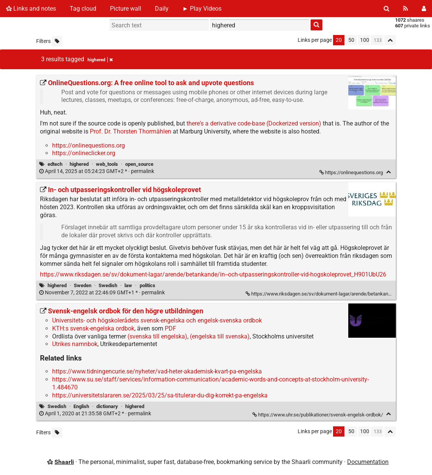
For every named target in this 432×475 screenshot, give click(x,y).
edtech (55, 164)
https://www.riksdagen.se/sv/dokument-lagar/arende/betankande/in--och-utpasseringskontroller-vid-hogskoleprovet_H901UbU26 (213, 274)
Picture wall (125, 8)
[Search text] (159, 25)
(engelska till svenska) (220, 336)
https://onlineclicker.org (83, 153)
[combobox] (259, 25)
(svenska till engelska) (157, 336)
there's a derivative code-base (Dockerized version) (254, 123)
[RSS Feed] (405, 8)
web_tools (107, 164)
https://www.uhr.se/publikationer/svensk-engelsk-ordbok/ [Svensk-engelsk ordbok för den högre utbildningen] (318, 415)
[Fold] (388, 172)
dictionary (107, 406)
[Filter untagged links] (57, 41)
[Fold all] (390, 40)
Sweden (82, 285)
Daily (162, 8)
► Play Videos (202, 8)
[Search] (386, 8)
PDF (170, 328)
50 (351, 40)
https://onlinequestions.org (88, 145)
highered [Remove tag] (100, 59)
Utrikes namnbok (74, 344)
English (81, 406)
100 (364, 40)
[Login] (424, 8)
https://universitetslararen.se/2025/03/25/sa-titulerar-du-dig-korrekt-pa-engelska (160, 395)
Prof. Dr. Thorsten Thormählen (130, 131)
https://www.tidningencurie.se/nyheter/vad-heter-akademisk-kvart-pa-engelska (157, 371)
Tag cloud (83, 8)
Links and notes (31, 8)
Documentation (368, 461)
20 (339, 40)
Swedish (108, 285)
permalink (97, 171)
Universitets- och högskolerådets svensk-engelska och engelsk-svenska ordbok (157, 320)
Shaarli (64, 461)
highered (79, 164)
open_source (139, 164)
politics (147, 285)
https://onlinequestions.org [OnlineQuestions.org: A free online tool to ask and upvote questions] (351, 172)
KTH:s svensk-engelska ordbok (93, 328)
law (128, 285)
